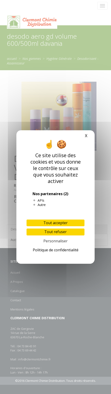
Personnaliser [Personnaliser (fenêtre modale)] (55, 240)
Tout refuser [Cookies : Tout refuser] (55, 231)
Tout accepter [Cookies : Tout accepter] (55, 222)
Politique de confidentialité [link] (55, 249)
